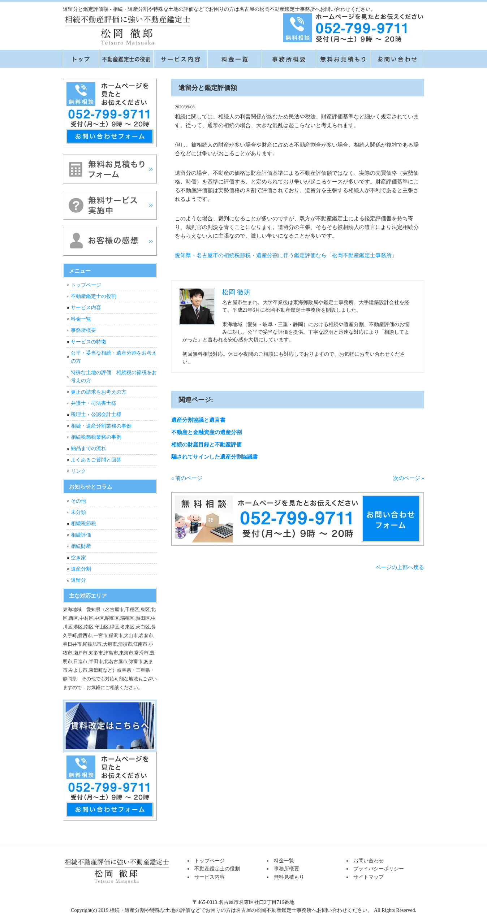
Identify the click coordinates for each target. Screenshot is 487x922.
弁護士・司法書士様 (93, 403)
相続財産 (81, 546)
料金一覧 (234, 59)
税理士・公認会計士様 (96, 414)
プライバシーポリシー (378, 868)
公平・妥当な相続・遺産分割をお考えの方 (114, 357)
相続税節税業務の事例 (96, 437)
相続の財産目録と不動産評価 (206, 444)
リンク (78, 471)
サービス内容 (180, 59)
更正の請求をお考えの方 (98, 392)
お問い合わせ (368, 860)
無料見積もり (343, 59)
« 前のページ (186, 478)
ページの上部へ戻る (399, 567)
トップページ (81, 59)
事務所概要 (289, 59)
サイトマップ (368, 877)
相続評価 (81, 535)
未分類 (78, 512)
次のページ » (408, 478)
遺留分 (78, 580)
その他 (78, 501)
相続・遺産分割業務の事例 (101, 426)
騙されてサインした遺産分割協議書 (214, 457)
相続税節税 (83, 523)
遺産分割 (81, 569)
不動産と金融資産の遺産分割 (206, 432)
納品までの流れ (88, 448)
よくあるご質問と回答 (96, 460)
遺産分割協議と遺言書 (198, 420)
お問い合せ (397, 59)
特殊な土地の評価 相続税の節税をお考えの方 (114, 376)
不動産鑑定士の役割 (126, 59)
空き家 (78, 557)
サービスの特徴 (88, 342)
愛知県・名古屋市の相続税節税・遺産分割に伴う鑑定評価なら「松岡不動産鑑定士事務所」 (286, 255)
